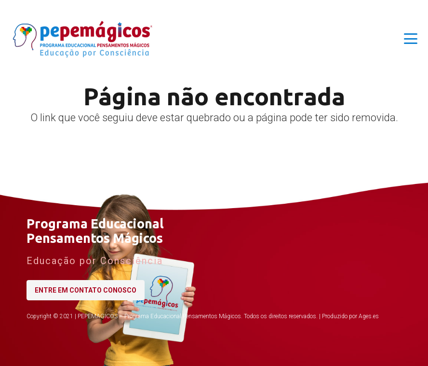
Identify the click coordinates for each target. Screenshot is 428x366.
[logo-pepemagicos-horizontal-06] (83, 38)
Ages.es (369, 316)
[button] (410, 38)
